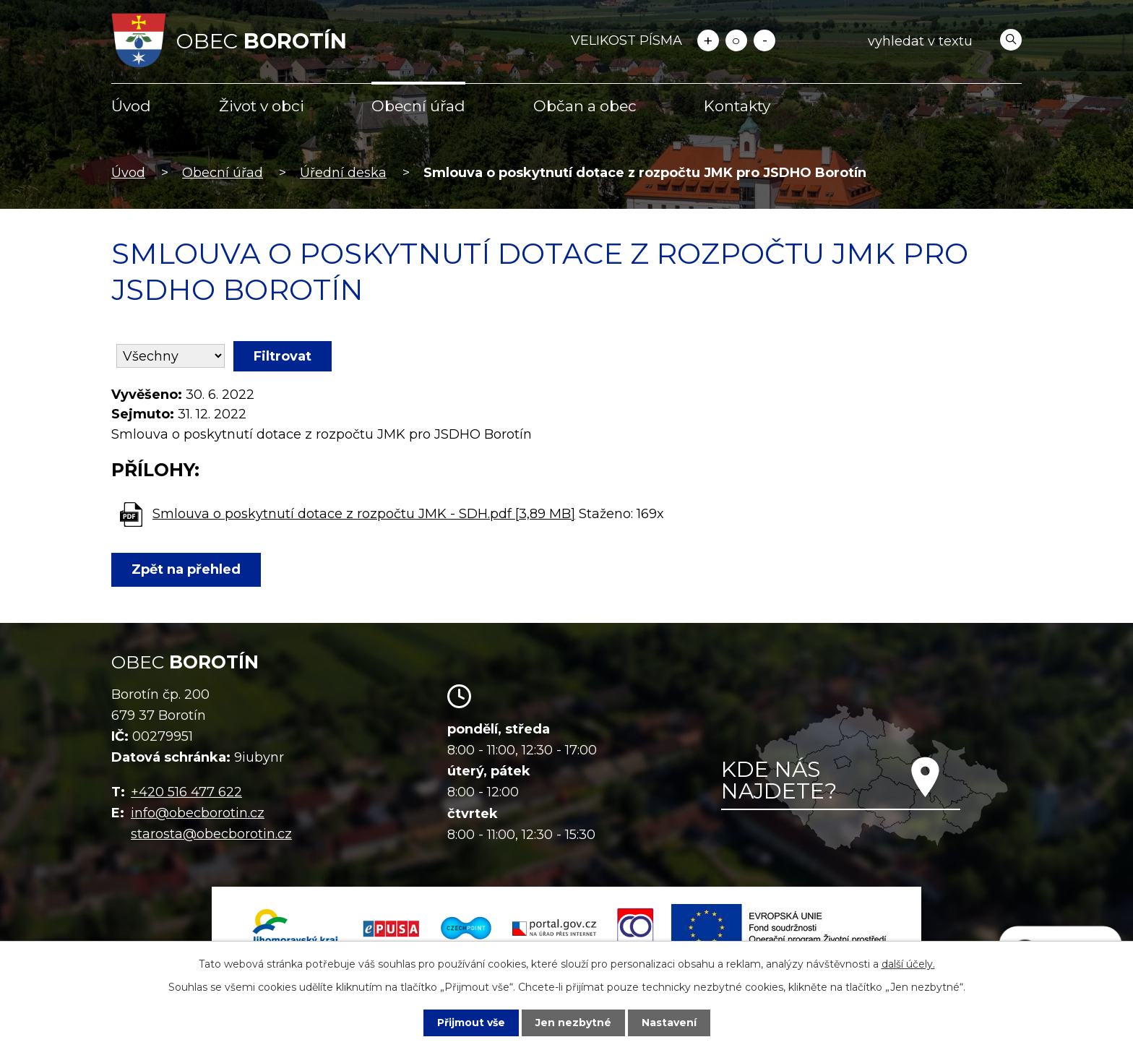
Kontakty (737, 106)
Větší (708, 40)
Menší (764, 40)
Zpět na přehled (186, 569)
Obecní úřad (418, 106)
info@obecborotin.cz (197, 813)
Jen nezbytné (573, 1022)
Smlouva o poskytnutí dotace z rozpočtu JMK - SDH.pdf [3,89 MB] (363, 514)
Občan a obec (585, 106)
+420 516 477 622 (186, 792)
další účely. (908, 964)
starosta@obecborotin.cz (211, 834)
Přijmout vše (471, 1022)
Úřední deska (343, 173)
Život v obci (261, 106)
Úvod (131, 106)
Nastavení (669, 1022)
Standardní (736, 40)
